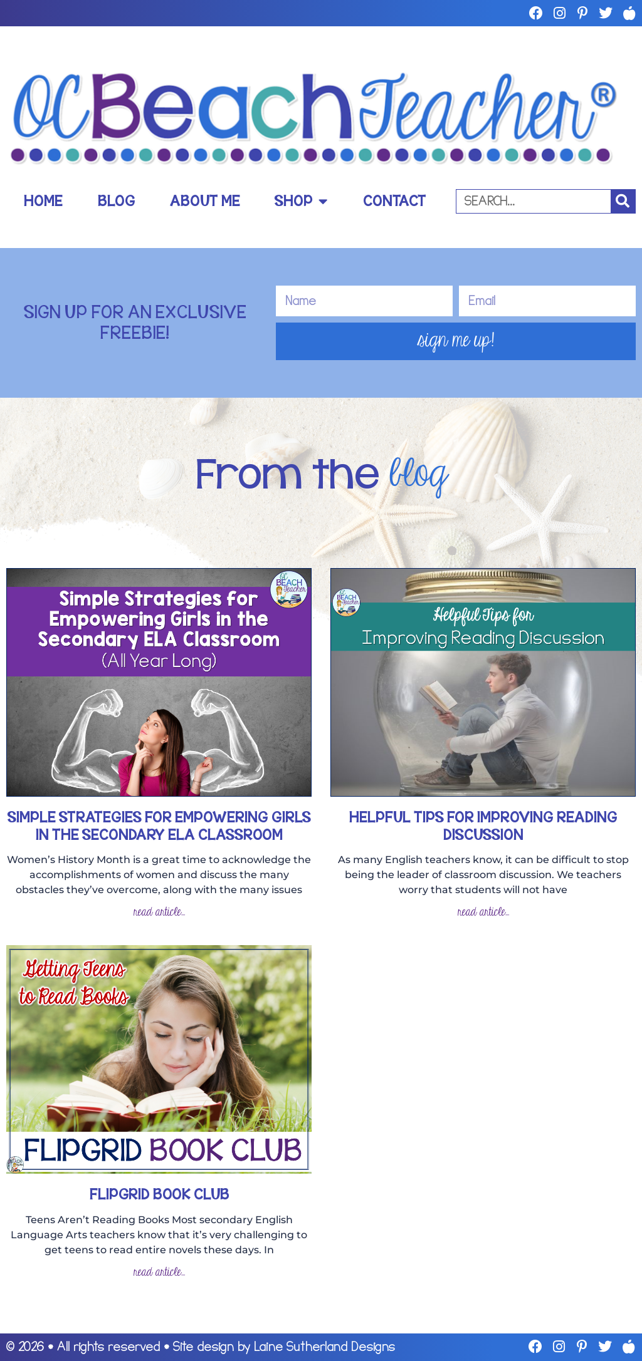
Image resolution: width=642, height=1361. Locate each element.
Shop (301, 201)
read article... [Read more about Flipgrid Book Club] (159, 1272)
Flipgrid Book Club (159, 1195)
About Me (204, 201)
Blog (116, 201)
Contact (394, 201)
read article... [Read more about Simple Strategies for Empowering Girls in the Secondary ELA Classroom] (159, 912)
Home (43, 201)
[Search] (623, 201)
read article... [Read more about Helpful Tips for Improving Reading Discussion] (483, 912)
